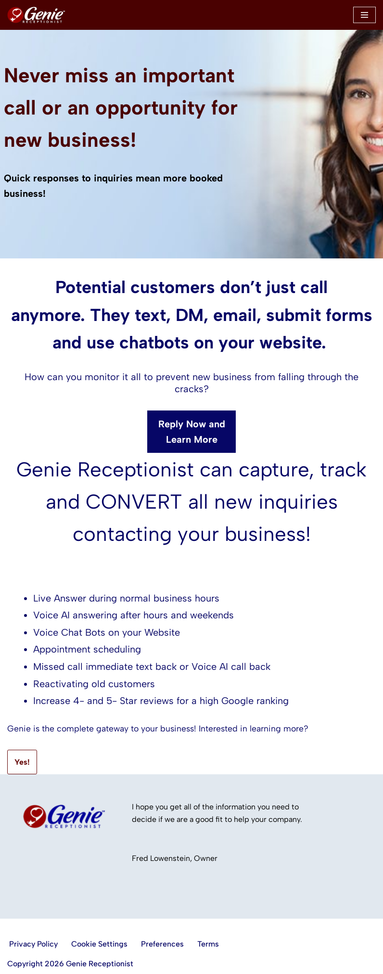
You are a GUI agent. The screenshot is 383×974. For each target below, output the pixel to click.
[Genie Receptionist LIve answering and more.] (36, 15)
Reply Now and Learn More (191, 431)
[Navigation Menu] (364, 15)
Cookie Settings (99, 943)
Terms (208, 943)
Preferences (162, 943)
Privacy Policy (33, 943)
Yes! (22, 762)
